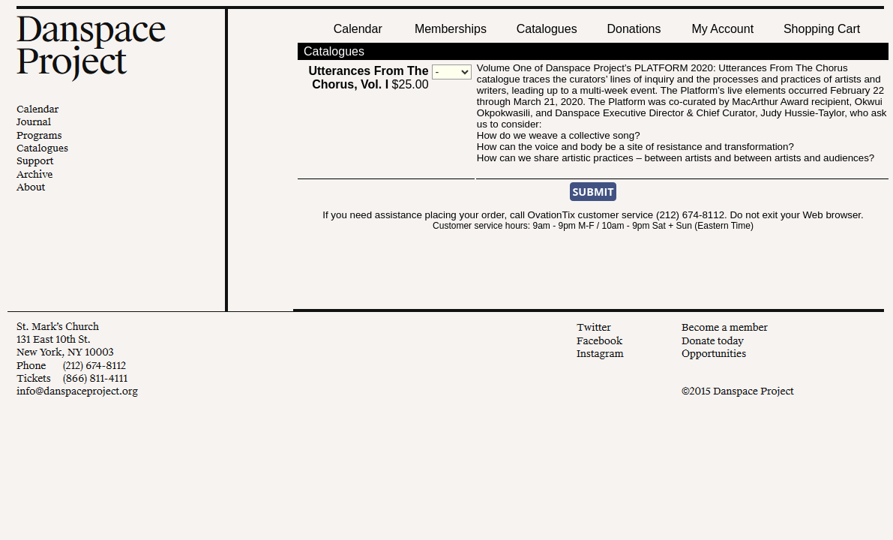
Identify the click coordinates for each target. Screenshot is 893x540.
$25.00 (368, 77)
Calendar (358, 28)
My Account (721, 28)
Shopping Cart (822, 28)
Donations (634, 28)
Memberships (451, 28)
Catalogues (547, 28)
